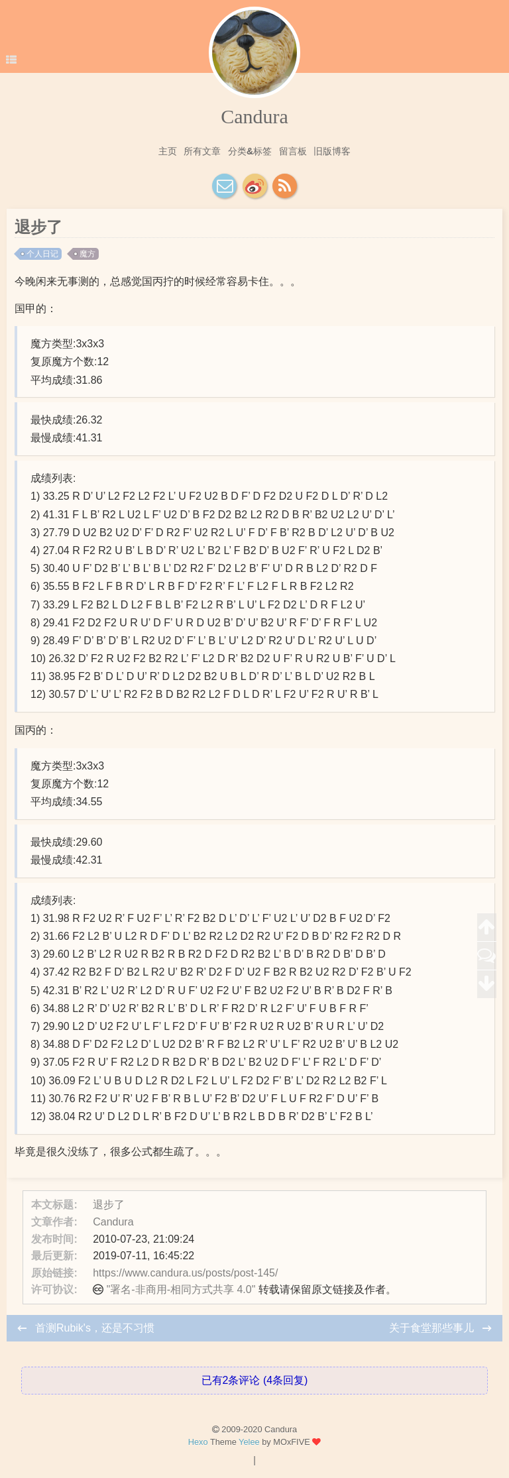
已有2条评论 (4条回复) (254, 1380)
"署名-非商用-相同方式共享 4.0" (181, 1289)
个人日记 (42, 253)
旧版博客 (332, 151)
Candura (254, 116)
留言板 (293, 151)
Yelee (249, 1442)
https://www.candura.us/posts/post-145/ (185, 1273)
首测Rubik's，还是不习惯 (94, 1328)
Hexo (198, 1442)
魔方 (87, 253)
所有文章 (202, 151)
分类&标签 (250, 151)
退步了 (109, 1204)
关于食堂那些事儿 (433, 1328)
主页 (167, 151)
